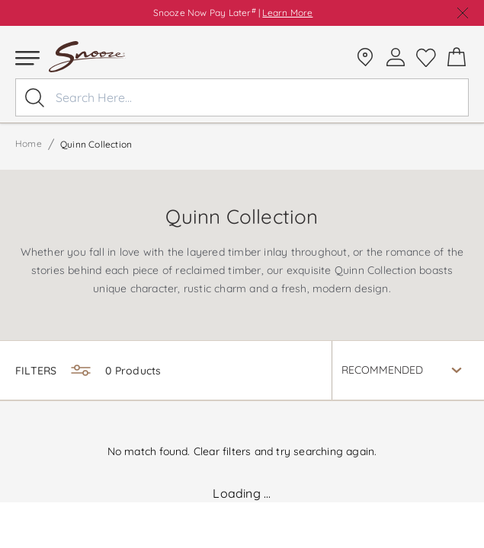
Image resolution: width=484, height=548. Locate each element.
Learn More (287, 12)
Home (28, 143)
